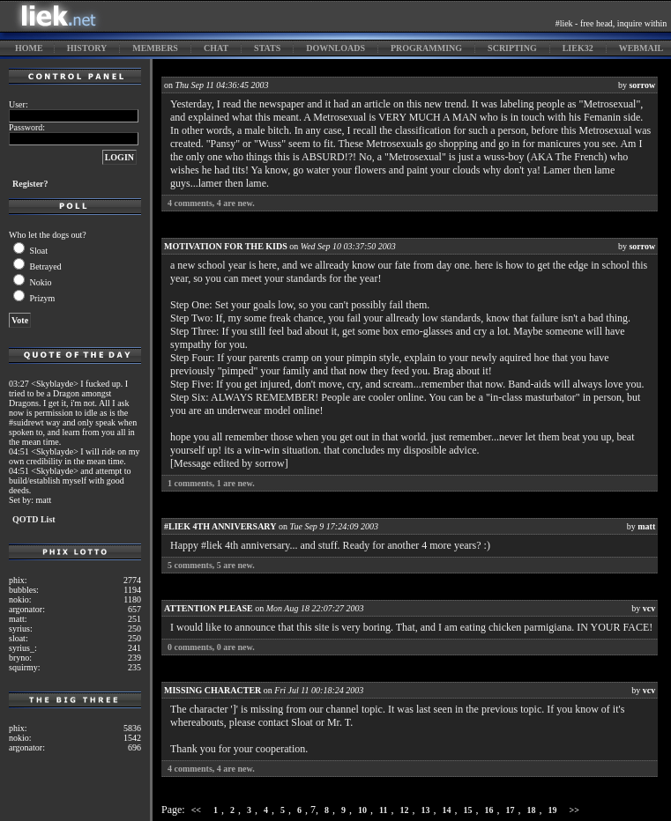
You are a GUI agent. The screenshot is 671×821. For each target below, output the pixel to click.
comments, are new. (211, 203)
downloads (335, 48)
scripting (512, 48)
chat (216, 48)
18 (531, 810)
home (29, 48)
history (87, 48)
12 (404, 810)
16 (489, 810)
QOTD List (34, 519)
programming (426, 48)
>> (574, 810)
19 (552, 810)
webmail (641, 48)
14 (447, 810)
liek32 (578, 48)
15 (468, 810)
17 (510, 810)
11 (383, 810)
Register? (30, 184)
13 (425, 810)
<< (196, 810)
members (155, 48)
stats (267, 48)
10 (362, 810)
